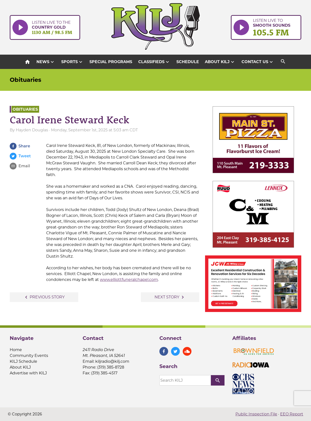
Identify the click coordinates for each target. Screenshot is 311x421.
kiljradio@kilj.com (112, 361)
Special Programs (110, 61)
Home (16, 349)
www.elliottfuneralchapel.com (129, 279)
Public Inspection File (256, 414)
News (45, 62)
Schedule (187, 61)
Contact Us (258, 62)
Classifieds (154, 62)
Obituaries (25, 79)
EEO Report (291, 414)
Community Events (29, 355)
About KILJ (220, 62)
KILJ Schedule (23, 361)
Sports (72, 62)
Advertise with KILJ (28, 373)
